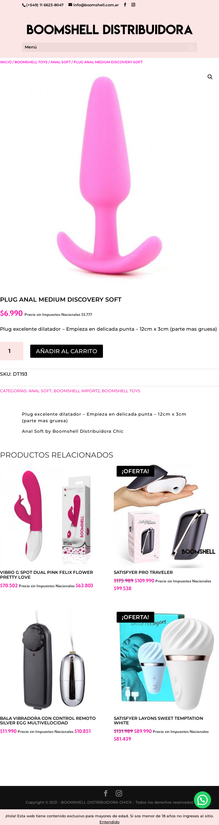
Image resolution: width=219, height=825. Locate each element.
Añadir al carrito (66, 351)
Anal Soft (60, 62)
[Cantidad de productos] (11, 351)
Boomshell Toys (31, 62)
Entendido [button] (109, 822)
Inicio (6, 62)
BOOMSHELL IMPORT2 (77, 390)
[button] (210, 77)
